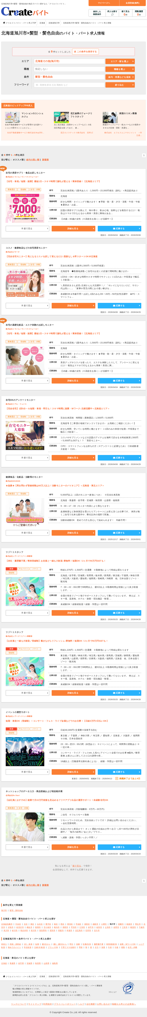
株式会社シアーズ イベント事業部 (19, 716)
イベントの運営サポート (18, 712)
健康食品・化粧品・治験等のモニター (24, 477)
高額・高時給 (15, 944)
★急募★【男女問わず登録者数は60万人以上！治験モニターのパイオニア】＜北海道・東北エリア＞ (55, 485)
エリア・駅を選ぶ (119, 61)
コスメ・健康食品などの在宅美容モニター (26, 248)
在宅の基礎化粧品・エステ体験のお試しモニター (30, 325)
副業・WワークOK (128, 944)
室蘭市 (121, 924)
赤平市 (91, 927)
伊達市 (69, 930)
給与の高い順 (32, 159)
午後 (116, 947)
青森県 (12, 963)
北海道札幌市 (7, 924)
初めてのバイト (14, 947)
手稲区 (78, 924)
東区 (32, 924)
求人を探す (112, 11)
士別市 (108, 927)
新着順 (45, 159)
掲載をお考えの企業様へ (124, 1004)
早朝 (81, 947)
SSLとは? (113, 992)
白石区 (40, 924)
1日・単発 (28, 944)
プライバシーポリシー (65, 1004)
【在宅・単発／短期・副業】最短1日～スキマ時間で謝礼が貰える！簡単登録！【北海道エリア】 (53, 181)
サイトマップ (34, 1004)
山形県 (46, 963)
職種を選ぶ (119, 69)
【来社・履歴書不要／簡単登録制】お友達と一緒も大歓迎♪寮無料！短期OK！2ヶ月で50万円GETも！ (56, 561)
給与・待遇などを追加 (119, 77)
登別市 (52, 930)
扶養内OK (87, 944)
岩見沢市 (20, 927)
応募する (119, 228)
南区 (56, 924)
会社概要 (90, 1004)
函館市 (95, 924)
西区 (62, 924)
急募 (78, 944)
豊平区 (48, 924)
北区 (26, 924)
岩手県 (21, 963)
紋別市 (99, 927)
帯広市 (138, 924)
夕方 (97, 947)
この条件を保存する (85, 51)
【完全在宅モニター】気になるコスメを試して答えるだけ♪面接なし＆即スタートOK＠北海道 (52, 256)
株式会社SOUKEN (13, 481)
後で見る (125, 13)
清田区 (87, 924)
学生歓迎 (27, 947)
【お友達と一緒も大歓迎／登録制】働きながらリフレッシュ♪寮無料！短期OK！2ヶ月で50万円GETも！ (57, 641)
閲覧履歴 (139, 13)
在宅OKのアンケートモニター (20, 400)
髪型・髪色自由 (16, 910)
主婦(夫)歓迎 (39, 947)
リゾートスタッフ (14, 552)
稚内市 (57, 927)
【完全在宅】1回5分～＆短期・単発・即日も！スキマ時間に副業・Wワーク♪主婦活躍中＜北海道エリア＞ (58, 408)
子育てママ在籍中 (68, 947)
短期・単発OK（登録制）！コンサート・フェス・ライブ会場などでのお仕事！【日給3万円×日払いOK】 (57, 721)
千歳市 (142, 927)
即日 (71, 944)
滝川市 (6, 930)
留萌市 (38, 927)
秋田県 (38, 963)
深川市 (33, 930)
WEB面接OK (111, 944)
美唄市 (65, 927)
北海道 (4, 963)
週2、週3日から (60, 944)
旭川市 (4, 910)
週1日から (46, 944)
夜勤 (123, 947)
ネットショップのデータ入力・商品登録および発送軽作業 (34, 791)
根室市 (133, 927)
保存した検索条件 (97, 12)
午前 (110, 947)
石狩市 (88, 930)
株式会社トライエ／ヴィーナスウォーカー (22, 177)
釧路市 (129, 924)
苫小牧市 (47, 927)
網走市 (29, 927)
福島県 (55, 963)
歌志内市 (24, 930)
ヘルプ (81, 1004)
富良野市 (43, 930)
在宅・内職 (132, 947)
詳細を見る (72, 228)
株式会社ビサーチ (13, 252)
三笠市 (125, 927)
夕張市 (11, 927)
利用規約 (47, 1004)
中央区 (18, 924)
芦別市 (74, 927)
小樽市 (104, 924)
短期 (37, 944)
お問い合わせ (103, 1004)
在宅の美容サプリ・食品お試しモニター (25, 173)
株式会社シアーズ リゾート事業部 (19, 556)
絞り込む (119, 85)
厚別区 (70, 924)
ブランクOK (53, 947)
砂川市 (15, 930)
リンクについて (18, 1004)
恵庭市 (61, 930)
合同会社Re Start (13, 795)
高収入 (4, 944)
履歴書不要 (98, 944)
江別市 (82, 927)
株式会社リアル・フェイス (16, 404)
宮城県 (29, 963)
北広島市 (79, 930)
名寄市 (116, 927)
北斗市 (97, 930)
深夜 (103, 947)
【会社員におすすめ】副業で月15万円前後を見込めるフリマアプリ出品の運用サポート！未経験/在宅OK (57, 800)
